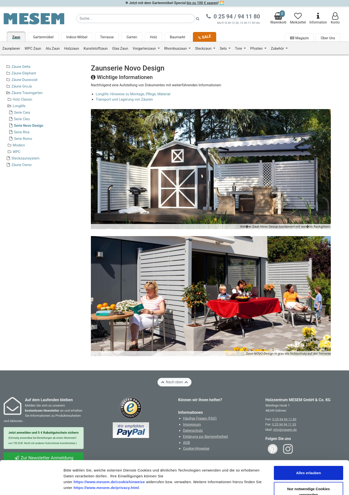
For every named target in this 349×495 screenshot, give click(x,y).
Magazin (299, 38)
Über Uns (328, 38)
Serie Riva (21, 132)
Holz (153, 37)
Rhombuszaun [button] (176, 48)
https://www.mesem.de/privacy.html (106, 456)
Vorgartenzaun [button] (145, 48)
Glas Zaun (120, 48)
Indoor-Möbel (76, 37)
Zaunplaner (11, 48)
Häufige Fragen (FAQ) (200, 418)
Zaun (16, 37)
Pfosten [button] (257, 48)
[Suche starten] (197, 18)
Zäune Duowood (24, 80)
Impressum (192, 424)
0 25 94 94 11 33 (284, 424)
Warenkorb (278, 17)
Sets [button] (224, 48)
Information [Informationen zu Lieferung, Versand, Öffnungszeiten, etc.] (318, 18)
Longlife (19, 106)
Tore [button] (239, 48)
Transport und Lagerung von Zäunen (124, 99)
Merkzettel (298, 18)
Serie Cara (22, 112)
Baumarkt (177, 37)
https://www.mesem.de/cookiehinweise (109, 450)
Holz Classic (22, 99)
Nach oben (174, 382)
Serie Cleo (22, 119)
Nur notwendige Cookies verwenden (308, 460)
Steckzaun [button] (203, 48)
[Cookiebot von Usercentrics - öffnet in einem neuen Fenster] (31, 485)
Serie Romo (23, 138)
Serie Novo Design (28, 125)
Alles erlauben (308, 441)
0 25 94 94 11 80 (284, 419)
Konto (335, 18)
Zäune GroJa (21, 86)
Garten (132, 37)
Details (252, 485)
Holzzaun (71, 48)
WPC (16, 152)
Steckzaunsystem (25, 158)
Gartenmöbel (43, 37)
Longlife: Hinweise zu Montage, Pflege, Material (133, 94)
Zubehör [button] (278, 48)
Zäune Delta (20, 66)
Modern (19, 145)
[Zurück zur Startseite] (34, 18)
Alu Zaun (53, 48)
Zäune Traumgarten (26, 93)
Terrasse (107, 37)
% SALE (204, 37)
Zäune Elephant (23, 73)
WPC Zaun (33, 48)
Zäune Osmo (21, 165)
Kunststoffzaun (96, 48)
